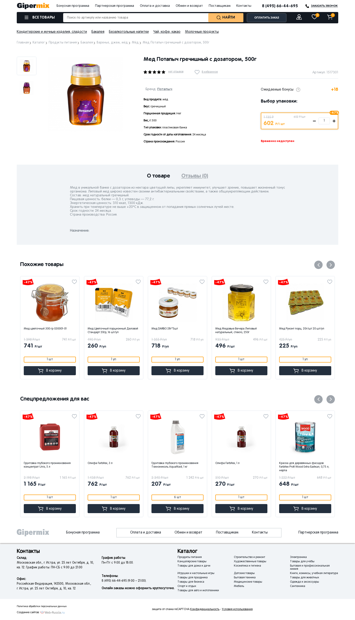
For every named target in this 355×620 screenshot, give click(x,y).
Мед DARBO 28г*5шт (182, 328)
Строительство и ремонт (249, 557)
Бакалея (97, 32)
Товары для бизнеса (191, 582)
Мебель (239, 586)
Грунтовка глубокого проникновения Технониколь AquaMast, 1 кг (195, 465)
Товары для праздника (193, 577)
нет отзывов (175, 71)
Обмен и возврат (189, 5)
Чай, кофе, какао (166, 32)
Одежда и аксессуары (304, 582)
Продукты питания (190, 557)
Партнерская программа (114, 5)
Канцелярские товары (192, 561)
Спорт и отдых (187, 586)
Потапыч (164, 89)
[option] (26, 66)
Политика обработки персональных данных (42, 606)
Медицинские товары (248, 582)
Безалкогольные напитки (129, 32)
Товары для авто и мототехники (198, 590)
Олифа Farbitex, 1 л (248, 463)
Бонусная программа (73, 5)
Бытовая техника (245, 577)
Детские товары (244, 573)
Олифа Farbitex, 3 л (120, 463)
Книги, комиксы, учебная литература (314, 573)
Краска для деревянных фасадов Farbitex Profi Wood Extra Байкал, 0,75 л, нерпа (325, 467)
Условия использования (237, 609)
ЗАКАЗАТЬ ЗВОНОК (324, 6)
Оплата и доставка (155, 5)
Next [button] (52, 51)
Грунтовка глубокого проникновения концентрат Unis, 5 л (67, 465)
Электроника (298, 557)
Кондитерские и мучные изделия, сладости (52, 32)
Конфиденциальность (204, 609)
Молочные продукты (202, 32)
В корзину (67, 370)
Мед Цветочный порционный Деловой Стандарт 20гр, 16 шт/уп (130, 330)
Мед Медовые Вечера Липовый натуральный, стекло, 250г (253, 330)
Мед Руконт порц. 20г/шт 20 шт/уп (319, 328)
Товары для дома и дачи (194, 566)
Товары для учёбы (302, 561)
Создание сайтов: (28, 612)
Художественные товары (250, 561)
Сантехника (297, 586)
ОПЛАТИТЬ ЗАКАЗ (266, 17)
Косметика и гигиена (247, 566)
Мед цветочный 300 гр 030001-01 (62, 328)
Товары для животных (304, 577)
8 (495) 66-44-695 (280, 6)
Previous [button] (318, 265)
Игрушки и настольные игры (196, 573)
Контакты (243, 5)
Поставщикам (219, 5)
